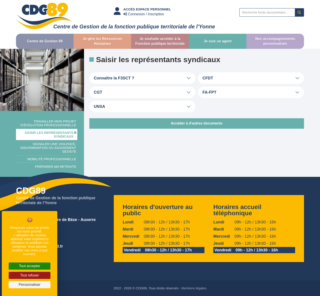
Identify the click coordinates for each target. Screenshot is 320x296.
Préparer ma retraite (55, 166)
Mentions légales (193, 288)
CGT (98, 92)
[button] (45, 41)
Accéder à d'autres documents (196, 123)
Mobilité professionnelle (51, 159)
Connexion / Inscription (143, 14)
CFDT (207, 78)
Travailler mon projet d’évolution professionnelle (48, 123)
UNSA (99, 106)
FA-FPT (209, 92)
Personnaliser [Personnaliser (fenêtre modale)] (29, 284)
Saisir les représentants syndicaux (49, 134)
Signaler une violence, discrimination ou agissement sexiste (48, 147)
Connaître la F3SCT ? (114, 78)
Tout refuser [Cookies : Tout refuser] (29, 275)
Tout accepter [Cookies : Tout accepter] (29, 266)
